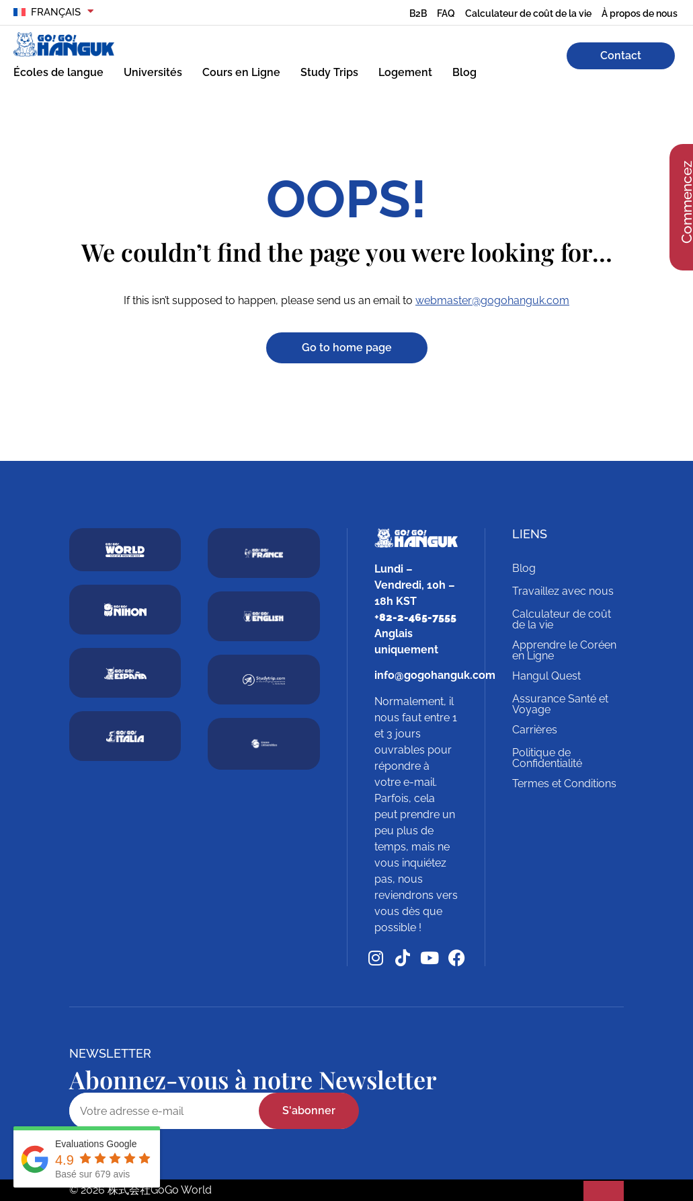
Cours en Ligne (241, 72)
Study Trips (329, 72)
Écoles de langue (58, 72)
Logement (405, 72)
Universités (153, 72)
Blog (464, 72)
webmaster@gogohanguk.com (492, 300)
